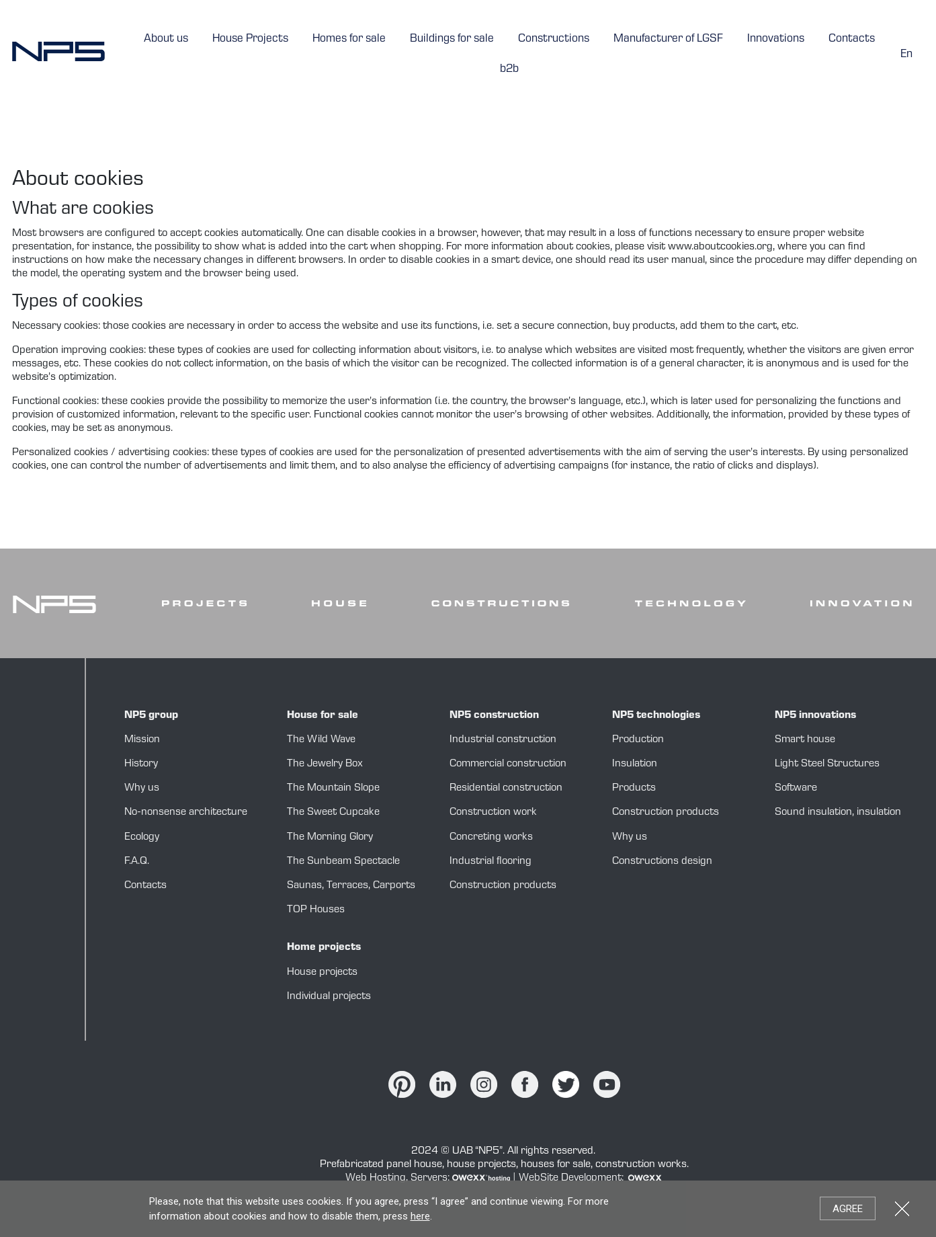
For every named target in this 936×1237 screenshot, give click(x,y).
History (141, 764)
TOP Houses (316, 910)
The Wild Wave (321, 740)
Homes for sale (349, 39)
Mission (142, 740)
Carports (394, 886)
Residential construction (506, 788)
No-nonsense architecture (185, 812)
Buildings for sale (452, 39)
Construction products (503, 886)
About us (166, 39)
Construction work (493, 812)
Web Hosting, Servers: (429, 1178)
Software (796, 788)
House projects (322, 972)
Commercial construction (508, 764)
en (906, 55)
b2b (509, 69)
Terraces (347, 886)
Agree (848, 1209)
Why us (141, 788)
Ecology (141, 837)
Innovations (775, 39)
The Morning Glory (330, 837)
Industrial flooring (490, 861)
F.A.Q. (136, 861)
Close (902, 1208)
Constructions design (662, 861)
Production (638, 740)
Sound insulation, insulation (838, 812)
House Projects (250, 39)
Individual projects (329, 997)
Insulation (634, 764)
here (420, 1216)
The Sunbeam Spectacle (343, 861)
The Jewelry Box (325, 764)
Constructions (553, 39)
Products (634, 788)
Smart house (805, 740)
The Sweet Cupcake (333, 812)
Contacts (851, 39)
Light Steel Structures (827, 764)
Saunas (304, 886)
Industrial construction (503, 740)
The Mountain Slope (333, 788)
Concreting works (491, 837)
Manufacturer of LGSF (668, 39)
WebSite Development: (591, 1178)
